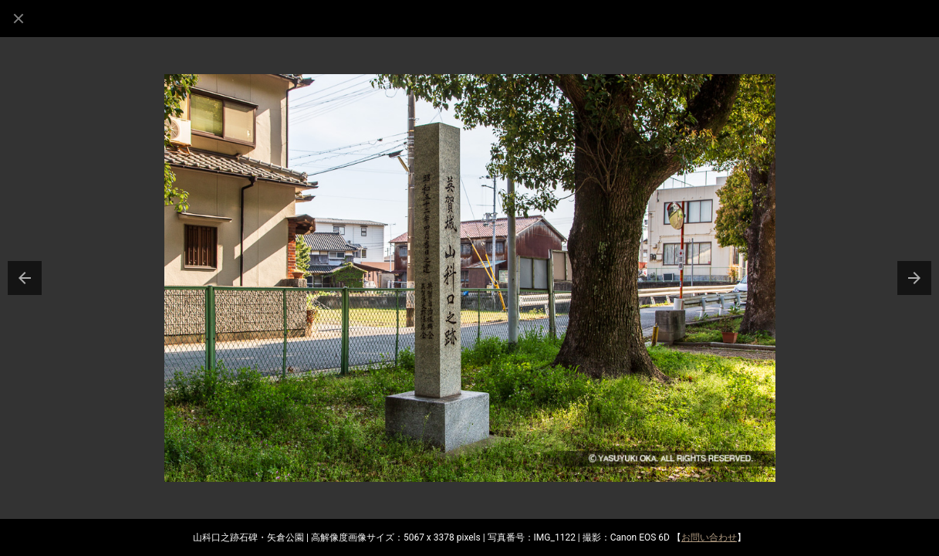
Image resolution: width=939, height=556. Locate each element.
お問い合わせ (709, 537)
